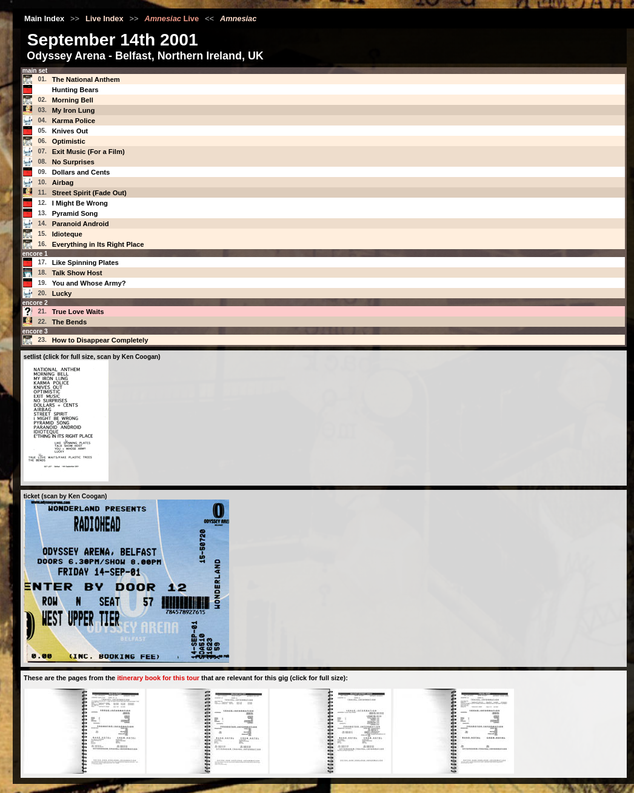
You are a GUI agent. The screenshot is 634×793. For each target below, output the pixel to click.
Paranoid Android (80, 223)
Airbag (63, 182)
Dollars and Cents (81, 172)
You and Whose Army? (89, 283)
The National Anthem (86, 79)
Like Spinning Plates (85, 262)
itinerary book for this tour (158, 677)
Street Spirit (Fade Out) (89, 192)
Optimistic (68, 141)
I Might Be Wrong (80, 203)
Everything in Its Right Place (98, 244)
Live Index (104, 18)
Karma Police (73, 120)
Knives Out (70, 131)
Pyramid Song (75, 213)
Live (171, 18)
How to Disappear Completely (100, 340)
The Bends (69, 322)
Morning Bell (72, 100)
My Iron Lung (73, 110)
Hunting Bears (75, 89)
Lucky (62, 293)
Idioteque (67, 234)
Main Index (44, 18)
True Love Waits (78, 311)
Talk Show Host (77, 272)
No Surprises (73, 162)
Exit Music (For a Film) (88, 151)
